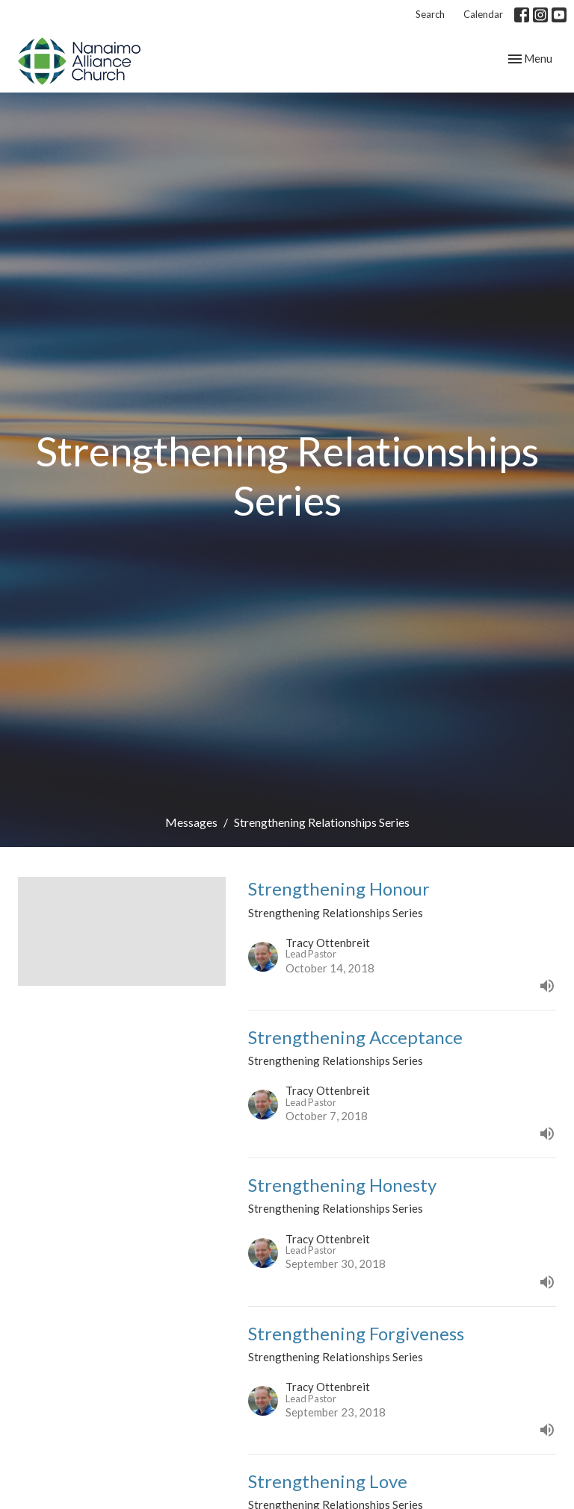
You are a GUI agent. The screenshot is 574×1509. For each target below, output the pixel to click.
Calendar (483, 14)
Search (430, 14)
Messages (191, 822)
